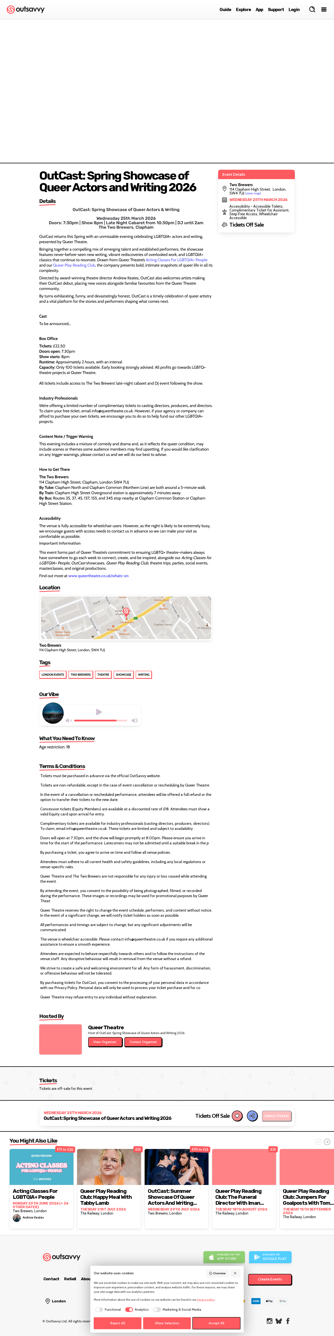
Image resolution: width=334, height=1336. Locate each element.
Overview (217, 1273)
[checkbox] (107, 1309)
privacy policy (206, 1300)
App (259, 9)
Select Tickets (277, 1115)
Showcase (123, 675)
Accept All (216, 1323)
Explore (243, 9)
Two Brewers (81, 675)
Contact (51, 1278)
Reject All (117, 1323)
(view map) (253, 193)
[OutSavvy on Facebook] (288, 1321)
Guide (225, 9)
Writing (144, 675)
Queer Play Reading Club (74, 265)
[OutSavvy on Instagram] (269, 1321)
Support (276, 9)
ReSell (70, 1278)
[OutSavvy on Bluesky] (278, 1321)
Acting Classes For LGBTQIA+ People (176, 259)
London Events (53, 675)
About (87, 1278)
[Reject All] (235, 1273)
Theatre (103, 675)
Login (294, 9)
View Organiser (105, 1042)
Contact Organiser (143, 1042)
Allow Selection (167, 1323)
